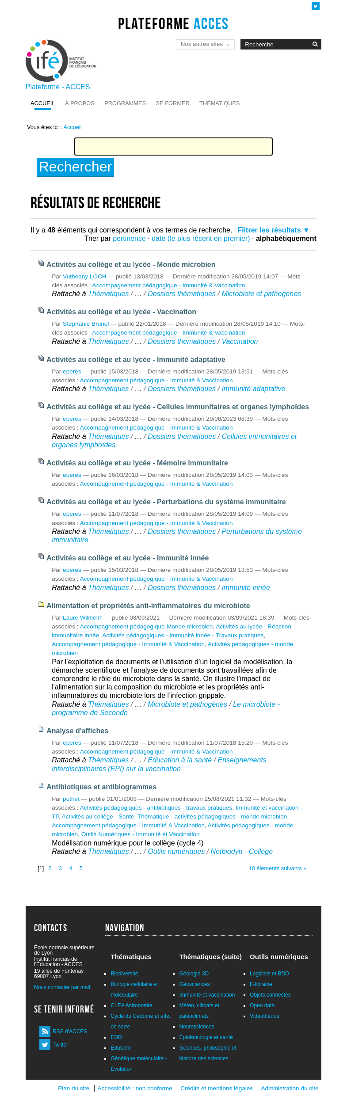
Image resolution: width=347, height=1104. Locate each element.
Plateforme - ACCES (58, 87)
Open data (262, 1005)
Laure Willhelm (83, 617)
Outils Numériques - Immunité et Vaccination (140, 834)
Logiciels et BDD (269, 974)
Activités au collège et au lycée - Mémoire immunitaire (137, 463)
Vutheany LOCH (84, 276)
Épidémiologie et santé (206, 1037)
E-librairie (261, 984)
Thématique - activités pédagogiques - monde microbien (212, 816)
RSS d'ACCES (70, 1031)
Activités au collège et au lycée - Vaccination (121, 312)
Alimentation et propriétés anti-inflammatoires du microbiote (148, 605)
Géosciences (194, 984)
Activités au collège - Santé (98, 816)
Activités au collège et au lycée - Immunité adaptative (135, 359)
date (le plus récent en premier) (201, 238)
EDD (116, 1037)
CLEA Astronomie (131, 1005)
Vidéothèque (264, 1016)
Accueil (43, 103)
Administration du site (290, 1088)
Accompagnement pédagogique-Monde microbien (146, 626)
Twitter (60, 1045)
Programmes (125, 103)
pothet (71, 799)
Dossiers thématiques (182, 293)
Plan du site (73, 1088)
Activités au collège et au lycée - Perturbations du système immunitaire (166, 502)
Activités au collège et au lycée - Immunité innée (127, 558)
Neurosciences (196, 1027)
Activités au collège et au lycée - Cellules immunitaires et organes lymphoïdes (177, 407)
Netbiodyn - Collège (242, 851)
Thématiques (219, 103)
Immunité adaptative (253, 388)
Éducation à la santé (181, 760)
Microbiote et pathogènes (261, 293)
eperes (72, 371)
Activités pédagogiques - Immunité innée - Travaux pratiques (182, 635)
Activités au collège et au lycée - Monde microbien (130, 264)
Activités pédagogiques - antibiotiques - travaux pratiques (156, 807)
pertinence (129, 238)
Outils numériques (176, 851)
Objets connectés (270, 995)
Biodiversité (124, 974)
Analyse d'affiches (77, 731)
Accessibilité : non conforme (135, 1088)
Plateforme (173, 23)
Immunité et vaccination (207, 995)
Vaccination (239, 341)
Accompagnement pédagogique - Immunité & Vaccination (168, 285)
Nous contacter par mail (62, 987)
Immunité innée (245, 587)
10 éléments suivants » (278, 868)
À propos (80, 103)
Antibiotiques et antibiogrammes (101, 787)
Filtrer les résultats (269, 230)
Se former (173, 103)
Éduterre (121, 1048)
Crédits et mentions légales (216, 1088)
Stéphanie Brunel (86, 323)
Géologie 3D (194, 974)
